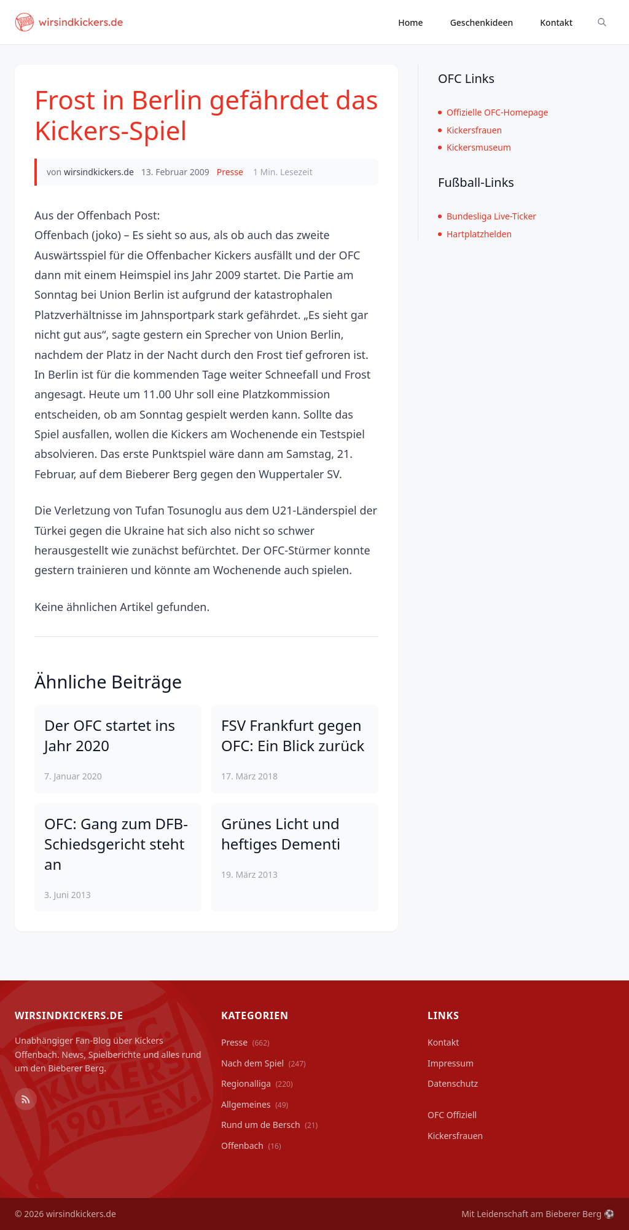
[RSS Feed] (26, 1099)
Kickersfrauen (470, 130)
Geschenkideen (482, 22)
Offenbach (251, 1145)
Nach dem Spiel (263, 1063)
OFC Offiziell (452, 1115)
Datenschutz (453, 1083)
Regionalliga (257, 1083)
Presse (230, 172)
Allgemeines (254, 1104)
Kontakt (556, 22)
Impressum (451, 1063)
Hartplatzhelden (475, 234)
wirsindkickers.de (99, 172)
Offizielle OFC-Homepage (493, 112)
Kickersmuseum (474, 147)
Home (410, 22)
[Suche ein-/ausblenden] (602, 22)
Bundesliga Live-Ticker (487, 216)
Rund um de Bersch (269, 1124)
